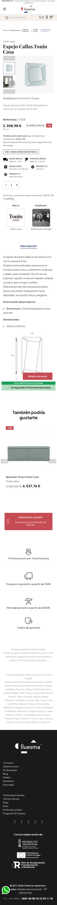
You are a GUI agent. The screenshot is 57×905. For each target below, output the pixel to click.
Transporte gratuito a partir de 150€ (28, 559)
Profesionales (10, 770)
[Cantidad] (11, 185)
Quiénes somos (11, 766)
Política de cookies (12, 809)
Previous (9, 58)
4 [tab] (33, 494)
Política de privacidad (13, 795)
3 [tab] (30, 494)
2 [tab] (27, 494)
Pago (5, 802)
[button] (28, 521)
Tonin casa (9, 41)
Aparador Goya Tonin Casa (22, 476)
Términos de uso (11, 798)
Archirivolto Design (29, 98)
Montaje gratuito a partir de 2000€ (28, 626)
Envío (6, 806)
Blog (5, 773)
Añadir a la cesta (37, 376)
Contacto (8, 762)
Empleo (7, 777)
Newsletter (8, 781)
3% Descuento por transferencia (28, 581)
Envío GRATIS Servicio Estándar (28, 383)
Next (9, 91)
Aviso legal (8, 784)
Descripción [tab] (28, 246)
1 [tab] (24, 494)
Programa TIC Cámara (14, 813)
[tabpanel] (28, 457)
